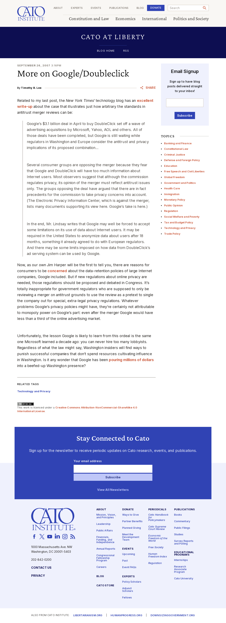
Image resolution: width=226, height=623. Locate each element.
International (154, 18)
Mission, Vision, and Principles (106, 516)
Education (170, 165)
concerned (57, 271)
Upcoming (128, 554)
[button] (113, 36)
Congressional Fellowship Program (105, 558)
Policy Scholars (131, 582)
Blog (140, 8)
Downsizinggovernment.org (173, 615)
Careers (101, 567)
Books (178, 515)
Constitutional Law (176, 148)
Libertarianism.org (88, 615)
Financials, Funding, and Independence (105, 540)
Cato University (183, 578)
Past (125, 561)
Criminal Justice (174, 154)
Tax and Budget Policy (178, 222)
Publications (118, 8)
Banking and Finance (178, 143)
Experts (77, 8)
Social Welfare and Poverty (181, 216)
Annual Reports (105, 549)
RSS (126, 51)
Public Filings (182, 528)
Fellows (127, 597)
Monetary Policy (174, 199)
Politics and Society (191, 18)
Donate (155, 7)
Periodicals (157, 509)
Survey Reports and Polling (184, 542)
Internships (181, 560)
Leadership (103, 524)
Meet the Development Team (130, 537)
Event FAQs (129, 567)
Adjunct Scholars (127, 589)
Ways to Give (130, 515)
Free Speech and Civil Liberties (184, 171)
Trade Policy (172, 233)
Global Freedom (174, 177)
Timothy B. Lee (31, 87)
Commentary (182, 521)
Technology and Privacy (179, 228)
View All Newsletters (113, 489)
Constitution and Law (89, 18)
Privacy (38, 575)
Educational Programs (184, 553)
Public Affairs (104, 530)
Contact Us (41, 567)
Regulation (171, 211)
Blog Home (106, 51)
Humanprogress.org (126, 615)
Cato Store (105, 585)
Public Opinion (173, 205)
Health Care (172, 188)
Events (96, 8)
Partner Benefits (132, 521)
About (58, 8)
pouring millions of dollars (131, 360)
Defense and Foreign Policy (182, 160)
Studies (179, 534)
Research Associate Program (180, 569)
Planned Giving (131, 528)
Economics (125, 18)
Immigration (171, 194)
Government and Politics (180, 182)
